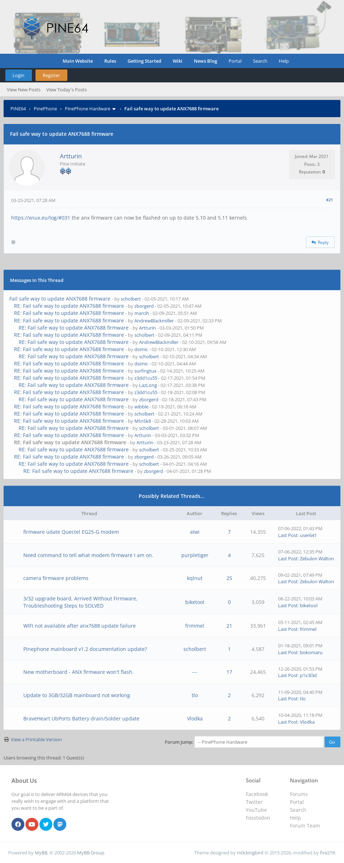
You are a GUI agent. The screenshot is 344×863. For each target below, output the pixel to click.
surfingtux (145, 371)
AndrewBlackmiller (154, 320)
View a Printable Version (36, 739)
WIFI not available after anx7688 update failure (79, 625)
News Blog (205, 61)
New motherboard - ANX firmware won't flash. (78, 671)
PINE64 (18, 108)
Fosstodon (258, 817)
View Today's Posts (66, 89)
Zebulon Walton (317, 558)
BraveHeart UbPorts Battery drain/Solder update (81, 718)
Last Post (288, 535)
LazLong (148, 385)
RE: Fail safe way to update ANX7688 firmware (69, 305)
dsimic (141, 349)
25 (229, 578)
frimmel (194, 625)
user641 (308, 535)
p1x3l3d (308, 675)
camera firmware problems (56, 578)
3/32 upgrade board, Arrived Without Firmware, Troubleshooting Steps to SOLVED (80, 602)
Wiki (177, 61)
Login (18, 75)
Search (260, 61)
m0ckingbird (250, 852)
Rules (110, 61)
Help (284, 61)
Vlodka (195, 718)
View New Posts (23, 89)
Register (51, 75)
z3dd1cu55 (145, 378)
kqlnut (194, 578)
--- (194, 671)
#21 (329, 199)
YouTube (256, 809)
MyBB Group (90, 852)
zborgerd (144, 306)
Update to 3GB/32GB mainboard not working (76, 695)
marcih (141, 313)
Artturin (71, 156)
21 (229, 625)
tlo (195, 695)
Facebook (257, 794)
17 (229, 671)
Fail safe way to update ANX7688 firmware (59, 298)
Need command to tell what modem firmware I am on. (88, 555)
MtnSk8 (142, 421)
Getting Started (144, 61)
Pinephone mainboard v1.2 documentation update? (85, 649)
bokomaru (311, 652)
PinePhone (45, 108)
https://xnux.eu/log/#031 (40, 217)
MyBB (41, 852)
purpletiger (195, 555)
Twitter (254, 802)
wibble (141, 406)
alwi (195, 531)
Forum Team (305, 825)
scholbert (131, 299)
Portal (235, 61)
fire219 (327, 852)
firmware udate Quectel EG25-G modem (71, 531)
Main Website (78, 61)
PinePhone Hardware (87, 108)
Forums (299, 794)
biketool (194, 602)
